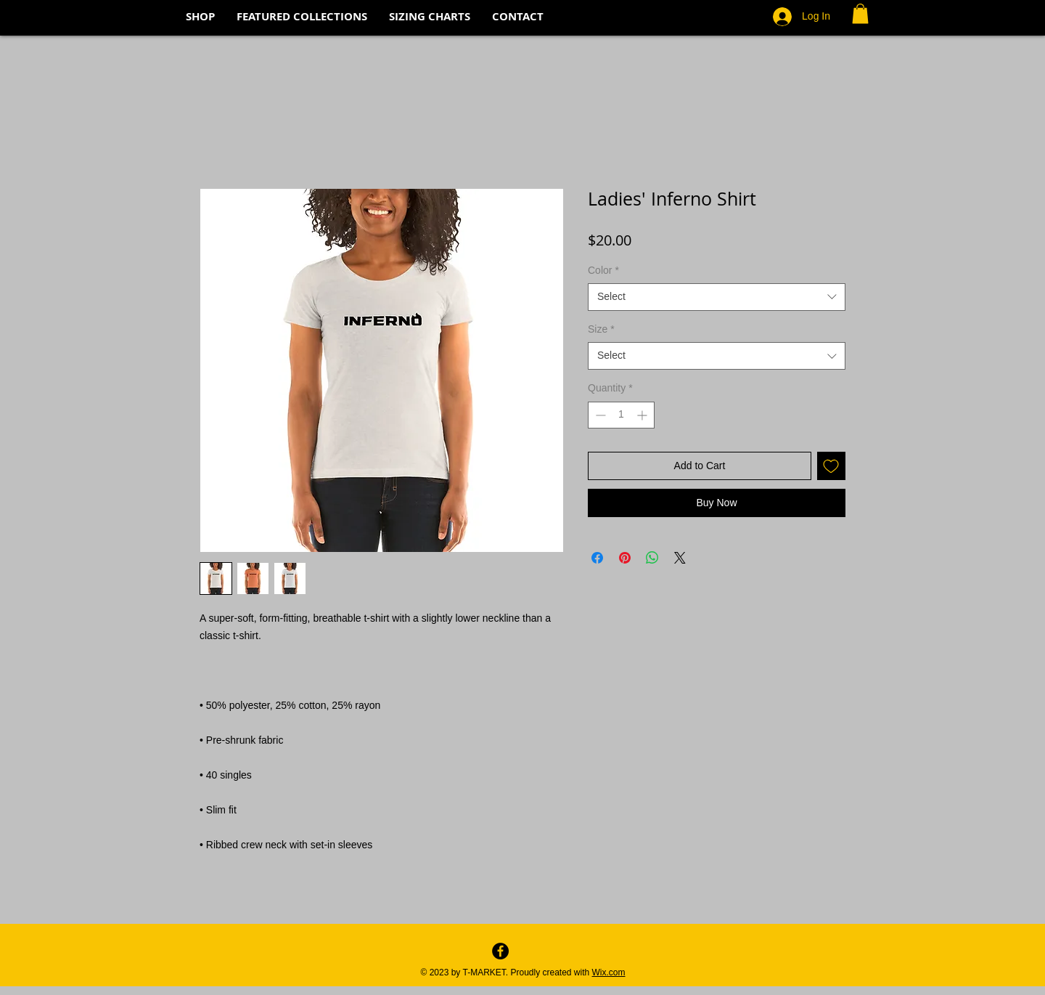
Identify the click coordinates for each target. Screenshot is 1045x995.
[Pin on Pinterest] (625, 557)
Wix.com (609, 972)
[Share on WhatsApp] (652, 557)
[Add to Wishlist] (831, 466)
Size (601, 329)
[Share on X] (680, 557)
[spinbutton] (621, 415)
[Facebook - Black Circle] (500, 951)
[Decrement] (599, 415)
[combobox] (716, 297)
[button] (860, 13)
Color (603, 270)
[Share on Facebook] (597, 557)
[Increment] (643, 415)
